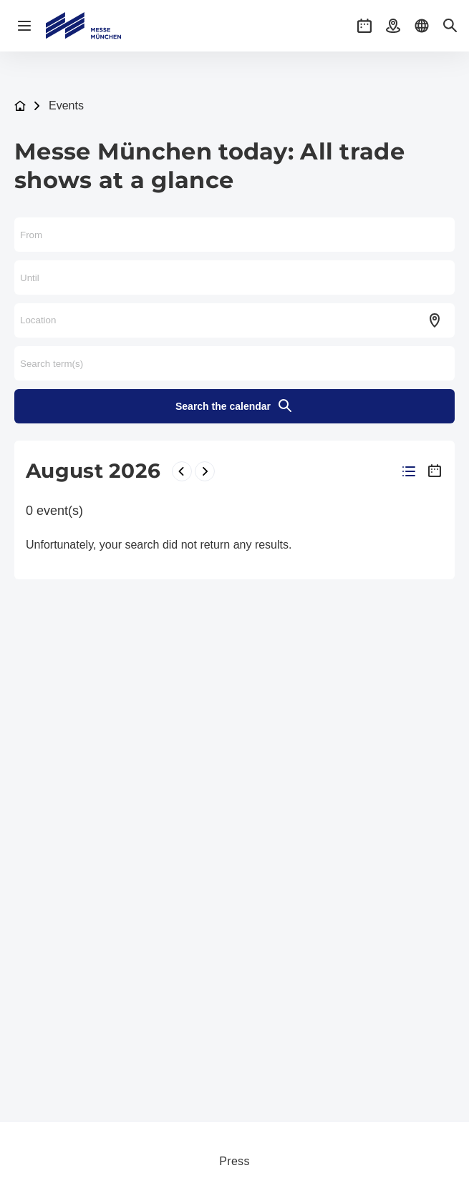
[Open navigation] (24, 26)
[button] (364, 26)
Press (234, 1161)
